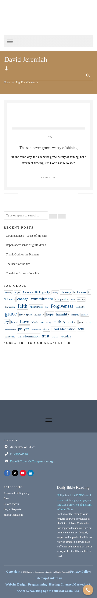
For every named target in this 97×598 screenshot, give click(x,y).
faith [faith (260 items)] (22, 306)
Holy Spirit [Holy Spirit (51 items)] (25, 314)
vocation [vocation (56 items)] (65, 336)
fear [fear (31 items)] (46, 307)
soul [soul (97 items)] (81, 329)
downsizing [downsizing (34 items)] (10, 307)
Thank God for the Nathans (22, 254)
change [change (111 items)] (22, 299)
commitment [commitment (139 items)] (42, 298)
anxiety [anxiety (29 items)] (55, 292)
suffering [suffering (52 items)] (10, 336)
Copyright (13, 571)
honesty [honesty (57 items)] (39, 314)
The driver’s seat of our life (22, 273)
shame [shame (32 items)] (46, 329)
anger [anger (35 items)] (17, 292)
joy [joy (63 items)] (7, 322)
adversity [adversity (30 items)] (9, 292)
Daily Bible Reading (73, 487)
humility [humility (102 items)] (62, 314)
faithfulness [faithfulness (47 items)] (36, 306)
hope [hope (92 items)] (50, 314)
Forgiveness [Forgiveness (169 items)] (62, 306)
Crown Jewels (11, 504)
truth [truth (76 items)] (55, 336)
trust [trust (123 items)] (45, 336)
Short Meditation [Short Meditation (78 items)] (64, 329)
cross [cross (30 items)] (73, 299)
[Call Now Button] (88, 590)
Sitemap (41, 578)
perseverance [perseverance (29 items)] (10, 329)
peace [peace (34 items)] (88, 322)
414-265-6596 (18, 454)
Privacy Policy (80, 571)
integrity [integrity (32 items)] (75, 315)
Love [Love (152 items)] (24, 321)
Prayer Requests (12, 509)
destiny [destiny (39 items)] (81, 299)
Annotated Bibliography (17, 493)
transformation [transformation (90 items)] (28, 336)
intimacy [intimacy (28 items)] (84, 315)
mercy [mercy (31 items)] (48, 322)
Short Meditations (13, 514)
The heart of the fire (18, 263)
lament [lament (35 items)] (14, 322)
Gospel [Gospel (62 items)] (79, 306)
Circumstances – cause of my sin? (26, 235)
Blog (48, 136)
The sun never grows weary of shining (49, 148)
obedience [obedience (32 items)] (72, 322)
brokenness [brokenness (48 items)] (79, 292)
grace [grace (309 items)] (11, 314)
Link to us (55, 578)
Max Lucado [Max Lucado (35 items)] (37, 322)
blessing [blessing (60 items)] (66, 292)
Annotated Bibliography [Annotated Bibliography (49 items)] (36, 292)
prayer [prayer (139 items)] (23, 328)
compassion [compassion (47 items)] (61, 299)
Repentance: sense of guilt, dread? (26, 245)
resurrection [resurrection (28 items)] (36, 330)
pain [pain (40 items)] (81, 322)
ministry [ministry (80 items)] (60, 322)
